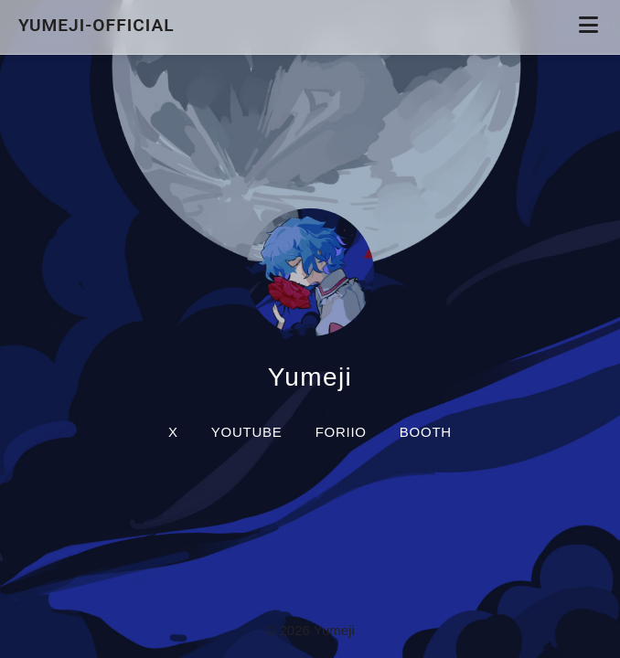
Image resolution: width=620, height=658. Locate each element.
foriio (341, 432)
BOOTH (426, 432)
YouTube (247, 432)
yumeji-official (98, 25)
